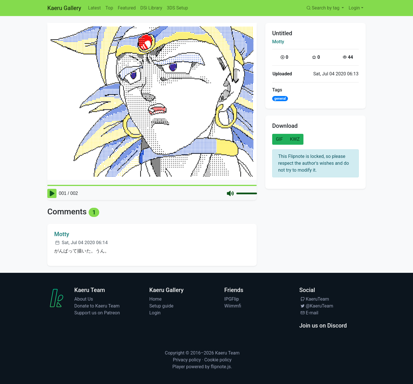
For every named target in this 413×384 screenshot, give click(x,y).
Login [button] (354, 8)
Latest (94, 8)
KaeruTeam (314, 299)
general (280, 99)
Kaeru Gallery (64, 8)
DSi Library (151, 8)
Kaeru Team (227, 353)
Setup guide (161, 306)
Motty (278, 41)
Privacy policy (187, 360)
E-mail (308, 313)
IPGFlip (231, 299)
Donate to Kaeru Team (97, 306)
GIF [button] (279, 139)
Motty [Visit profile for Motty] (61, 234)
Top (109, 8)
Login (155, 313)
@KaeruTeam (316, 306)
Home (155, 299)
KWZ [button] (295, 139)
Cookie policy (217, 360)
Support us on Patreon (97, 313)
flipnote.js (221, 366)
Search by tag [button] (323, 8)
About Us (83, 299)
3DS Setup (177, 8)
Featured (127, 8)
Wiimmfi (232, 306)
